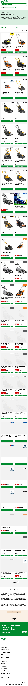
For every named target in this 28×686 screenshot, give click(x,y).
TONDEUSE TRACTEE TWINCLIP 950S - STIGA (19, 115)
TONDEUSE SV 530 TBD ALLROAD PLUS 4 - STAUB (6, 459)
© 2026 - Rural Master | (6, 682)
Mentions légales (18, 684)
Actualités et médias (5, 673)
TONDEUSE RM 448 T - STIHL (20, 320)
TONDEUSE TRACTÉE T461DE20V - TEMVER (19, 344)
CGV (16, 682)
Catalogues (3, 650)
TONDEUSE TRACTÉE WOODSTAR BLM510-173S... (20, 207)
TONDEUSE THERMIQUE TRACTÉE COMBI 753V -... (19, 481)
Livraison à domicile (5, 652)
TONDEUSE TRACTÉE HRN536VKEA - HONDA (5, 527)
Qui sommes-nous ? (5, 668)
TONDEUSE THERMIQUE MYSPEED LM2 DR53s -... (6, 229)
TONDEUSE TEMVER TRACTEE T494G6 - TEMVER (7, 298)
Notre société (4, 661)
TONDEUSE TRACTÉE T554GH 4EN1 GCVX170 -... (7, 206)
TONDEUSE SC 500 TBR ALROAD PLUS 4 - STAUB (6, 550)
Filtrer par (3, 27)
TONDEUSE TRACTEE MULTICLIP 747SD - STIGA (6, 252)
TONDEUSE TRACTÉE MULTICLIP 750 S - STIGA (6, 573)
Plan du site (3, 665)
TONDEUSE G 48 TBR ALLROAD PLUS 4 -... (19, 527)
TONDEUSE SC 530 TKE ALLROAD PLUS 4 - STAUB (6, 436)
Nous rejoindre (4, 670)
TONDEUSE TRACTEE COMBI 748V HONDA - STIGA (20, 70)
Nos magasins (4, 666)
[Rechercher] (14, 5)
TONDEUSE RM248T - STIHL (20, 297)
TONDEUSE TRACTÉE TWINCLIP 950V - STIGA (5, 344)
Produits (3, 643)
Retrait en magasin (5, 649)
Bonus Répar (4, 647)
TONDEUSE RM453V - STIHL (20, 251)
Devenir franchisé (5, 671)
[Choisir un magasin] (15, 7)
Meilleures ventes (5, 657)
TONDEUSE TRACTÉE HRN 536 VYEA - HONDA (20, 504)
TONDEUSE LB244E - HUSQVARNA (5, 93)
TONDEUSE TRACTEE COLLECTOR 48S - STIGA (19, 184)
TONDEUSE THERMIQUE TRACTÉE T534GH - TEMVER (20, 550)
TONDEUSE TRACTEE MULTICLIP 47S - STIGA (19, 93)
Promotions (3, 654)
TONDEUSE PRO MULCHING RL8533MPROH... (6, 47)
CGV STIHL (19, 682)
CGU (13, 682)
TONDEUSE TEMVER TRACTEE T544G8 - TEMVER (20, 275)
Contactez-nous (4, 663)
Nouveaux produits (5, 656)
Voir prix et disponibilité (7, 52)
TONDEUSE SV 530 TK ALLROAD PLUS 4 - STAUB (20, 413)
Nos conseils (3, 645)
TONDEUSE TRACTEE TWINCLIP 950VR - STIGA (6, 115)
